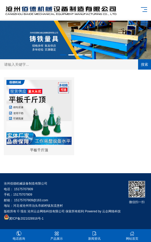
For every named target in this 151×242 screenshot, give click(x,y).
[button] (63, 54)
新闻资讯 (94, 235)
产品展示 (57, 235)
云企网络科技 (111, 211)
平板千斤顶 (39, 150)
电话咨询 (19, 235)
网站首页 (132, 235)
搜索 (144, 64)
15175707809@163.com (31, 200)
